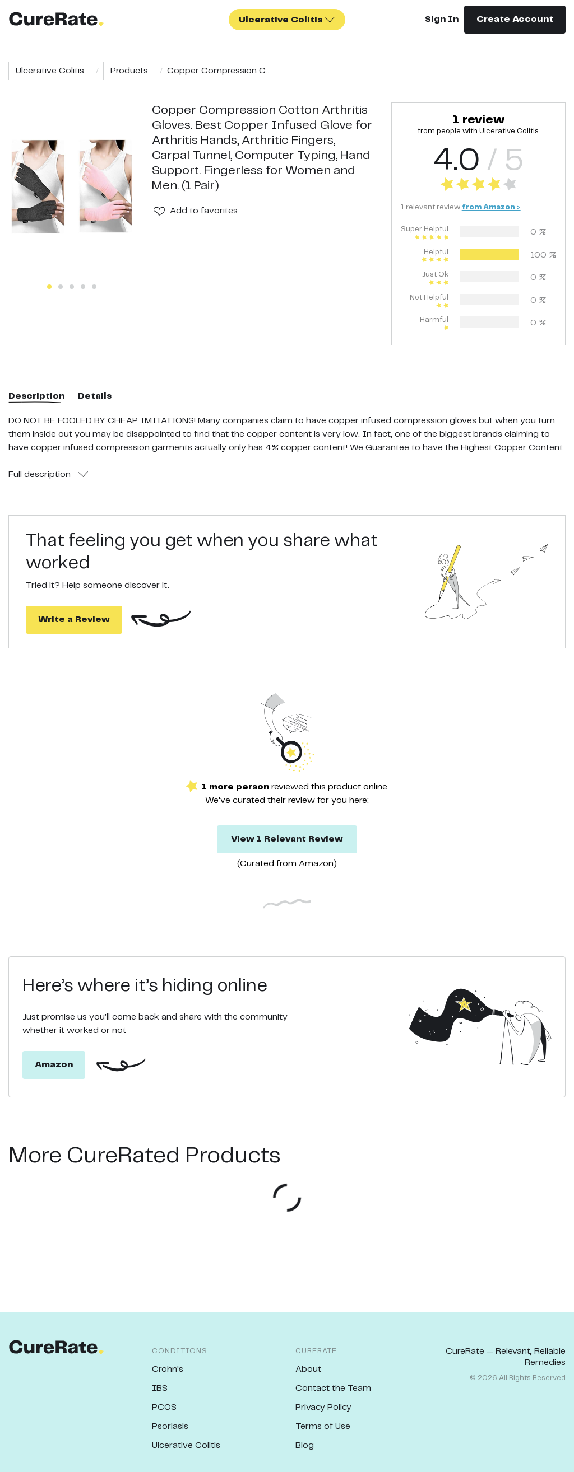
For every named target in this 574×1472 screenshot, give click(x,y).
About (308, 1369)
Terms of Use (322, 1426)
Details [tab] (95, 396)
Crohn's (167, 1369)
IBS (160, 1388)
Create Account (514, 19)
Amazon (54, 1064)
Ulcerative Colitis (50, 71)
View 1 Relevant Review (287, 839)
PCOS (164, 1407)
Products (129, 71)
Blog (304, 1445)
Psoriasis (170, 1426)
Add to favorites (204, 211)
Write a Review (74, 619)
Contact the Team (333, 1388)
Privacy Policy (323, 1407)
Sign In (442, 19)
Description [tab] (36, 396)
